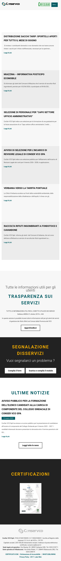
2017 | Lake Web (36, 557)
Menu (55, 5)
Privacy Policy (24, 557)
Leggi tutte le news (30, 445)
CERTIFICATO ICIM (11, 554)
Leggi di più (8, 53)
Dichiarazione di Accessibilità (30, 554)
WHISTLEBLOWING (48, 554)
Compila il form (14, 371)
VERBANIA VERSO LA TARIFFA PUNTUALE (25, 188)
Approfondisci (30, 328)
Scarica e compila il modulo (41, 371)
